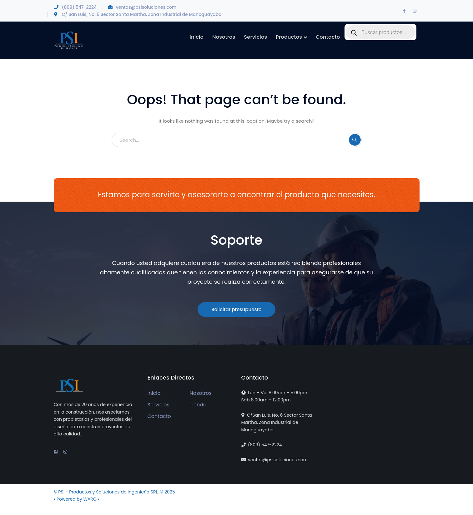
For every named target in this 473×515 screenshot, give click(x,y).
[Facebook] (405, 11)
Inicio (154, 393)
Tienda (198, 404)
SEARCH (355, 140)
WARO (90, 499)
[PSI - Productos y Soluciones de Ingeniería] (69, 40)
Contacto (159, 416)
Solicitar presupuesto (236, 309)
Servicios (158, 404)
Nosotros (201, 393)
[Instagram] (415, 11)
